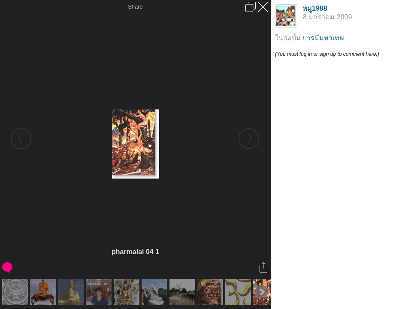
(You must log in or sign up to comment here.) (327, 54)
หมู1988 (314, 8)
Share (135, 6)
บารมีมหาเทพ (323, 38)
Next (262, 292)
